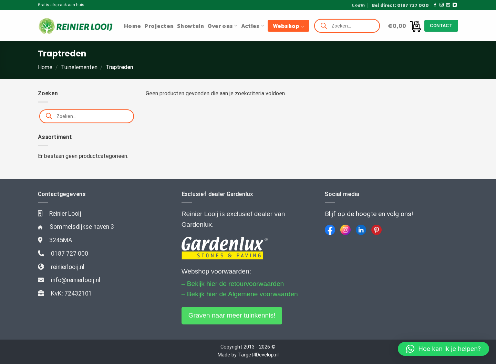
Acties (252, 26)
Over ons (223, 26)
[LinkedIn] (361, 230)
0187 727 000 (69, 253)
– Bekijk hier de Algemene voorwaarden (240, 294)
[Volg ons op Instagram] (442, 5)
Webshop (288, 26)
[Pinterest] (376, 230)
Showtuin (190, 26)
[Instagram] (345, 230)
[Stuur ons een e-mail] (448, 5)
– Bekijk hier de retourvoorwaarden (233, 283)
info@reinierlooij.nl (75, 280)
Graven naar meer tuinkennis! (232, 315)
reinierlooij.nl (67, 267)
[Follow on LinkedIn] (455, 5)
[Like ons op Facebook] (435, 5)
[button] (443, 349)
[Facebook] (330, 230)
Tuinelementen (79, 67)
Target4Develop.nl (258, 355)
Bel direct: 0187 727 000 (400, 5)
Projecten (159, 26)
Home (132, 26)
